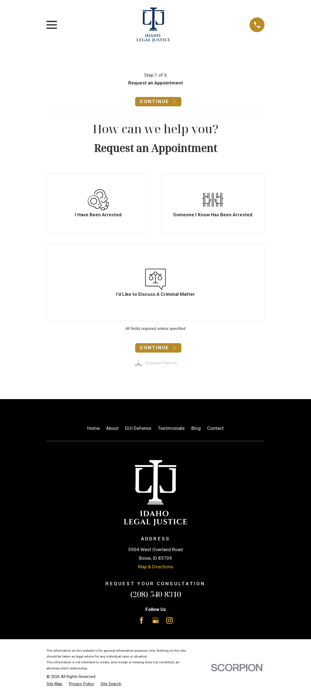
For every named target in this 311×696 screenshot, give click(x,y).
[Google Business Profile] (155, 620)
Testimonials (171, 428)
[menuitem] (54, 684)
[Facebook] (141, 620)
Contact (215, 428)
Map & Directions (155, 566)
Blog (196, 428)
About (112, 428)
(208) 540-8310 (155, 594)
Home (93, 428)
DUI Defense (138, 428)
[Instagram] (169, 620)
